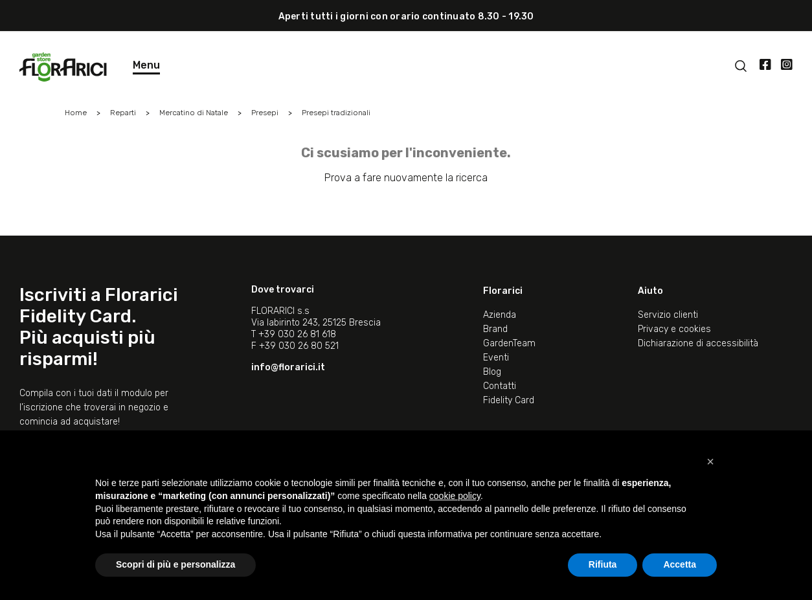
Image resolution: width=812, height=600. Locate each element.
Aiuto (650, 290)
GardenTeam (509, 343)
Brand (495, 329)
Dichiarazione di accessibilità (698, 343)
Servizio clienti (668, 314)
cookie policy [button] (454, 496)
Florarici (503, 290)
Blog (492, 371)
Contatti (499, 386)
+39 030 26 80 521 (299, 345)
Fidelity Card (508, 400)
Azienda (499, 314)
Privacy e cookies (674, 329)
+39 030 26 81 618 (297, 334)
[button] (710, 461)
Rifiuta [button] (603, 564)
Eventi (496, 357)
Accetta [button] (679, 564)
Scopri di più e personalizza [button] (175, 564)
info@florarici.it (288, 367)
